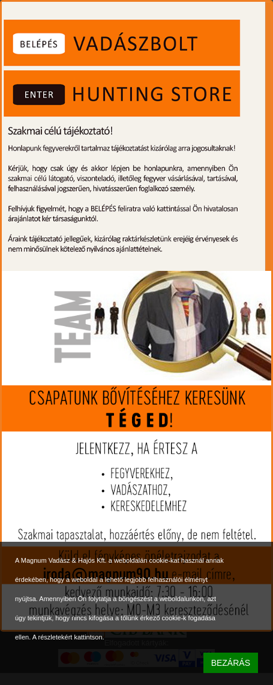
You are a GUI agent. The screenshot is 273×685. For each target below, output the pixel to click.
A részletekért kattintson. (68, 637)
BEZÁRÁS (230, 663)
